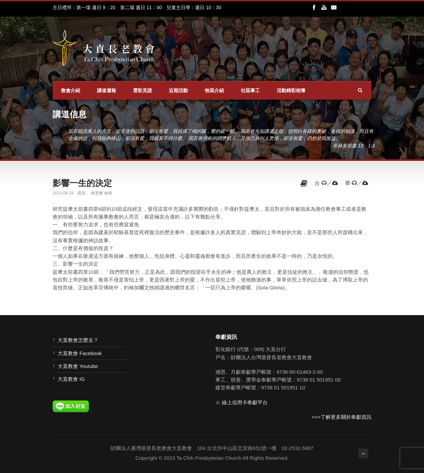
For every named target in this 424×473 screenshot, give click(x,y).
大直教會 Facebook (80, 353)
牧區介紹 (214, 90)
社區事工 (250, 90)
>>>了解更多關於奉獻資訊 (341, 417)
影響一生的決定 (82, 183)
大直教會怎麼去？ (78, 340)
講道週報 (106, 90)
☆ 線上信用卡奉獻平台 (241, 402)
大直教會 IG (71, 379)
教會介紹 (70, 90)
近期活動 (178, 90)
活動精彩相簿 (291, 90)
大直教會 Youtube (78, 366)
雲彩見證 (142, 90)
